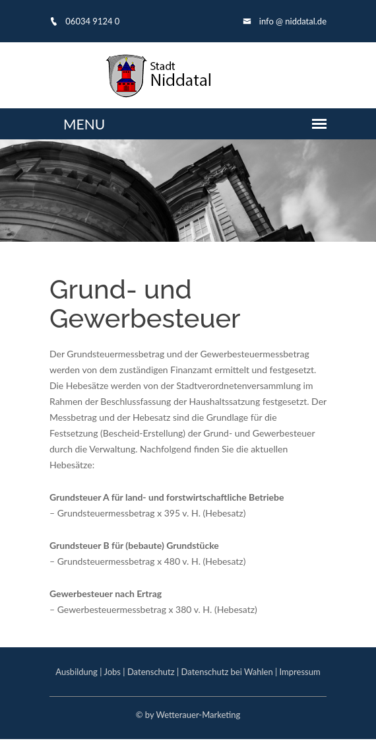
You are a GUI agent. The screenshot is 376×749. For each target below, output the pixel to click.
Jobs (112, 671)
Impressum (300, 671)
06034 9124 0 (84, 21)
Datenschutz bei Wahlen (227, 671)
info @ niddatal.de (285, 21)
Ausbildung (76, 671)
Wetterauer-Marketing (198, 714)
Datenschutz (151, 671)
